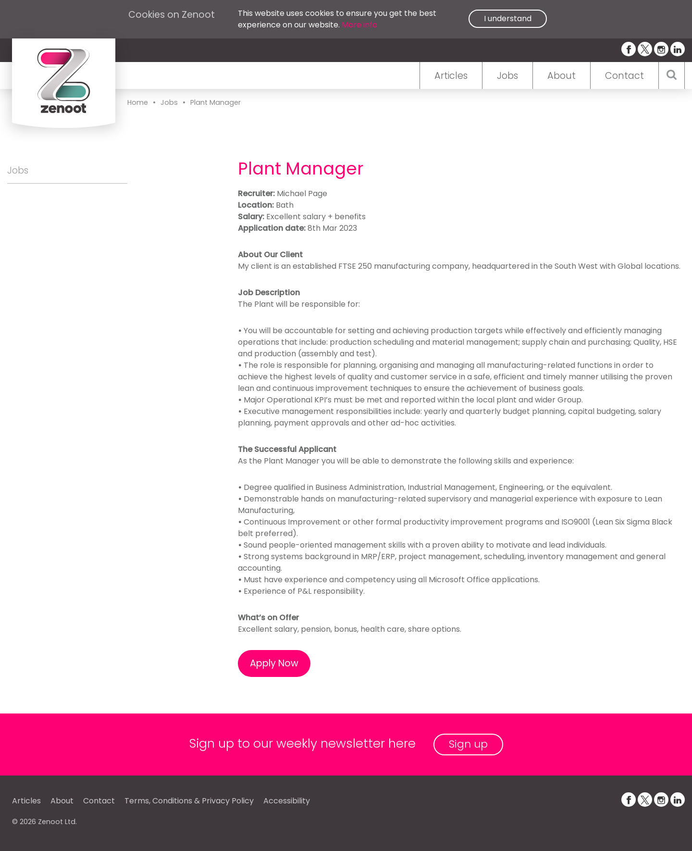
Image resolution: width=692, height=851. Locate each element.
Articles (451, 75)
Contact (624, 75)
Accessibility (286, 800)
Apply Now (274, 663)
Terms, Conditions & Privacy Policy (189, 800)
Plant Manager (215, 102)
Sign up (468, 744)
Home (137, 102)
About (561, 75)
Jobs (507, 75)
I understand (507, 18)
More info (359, 24)
